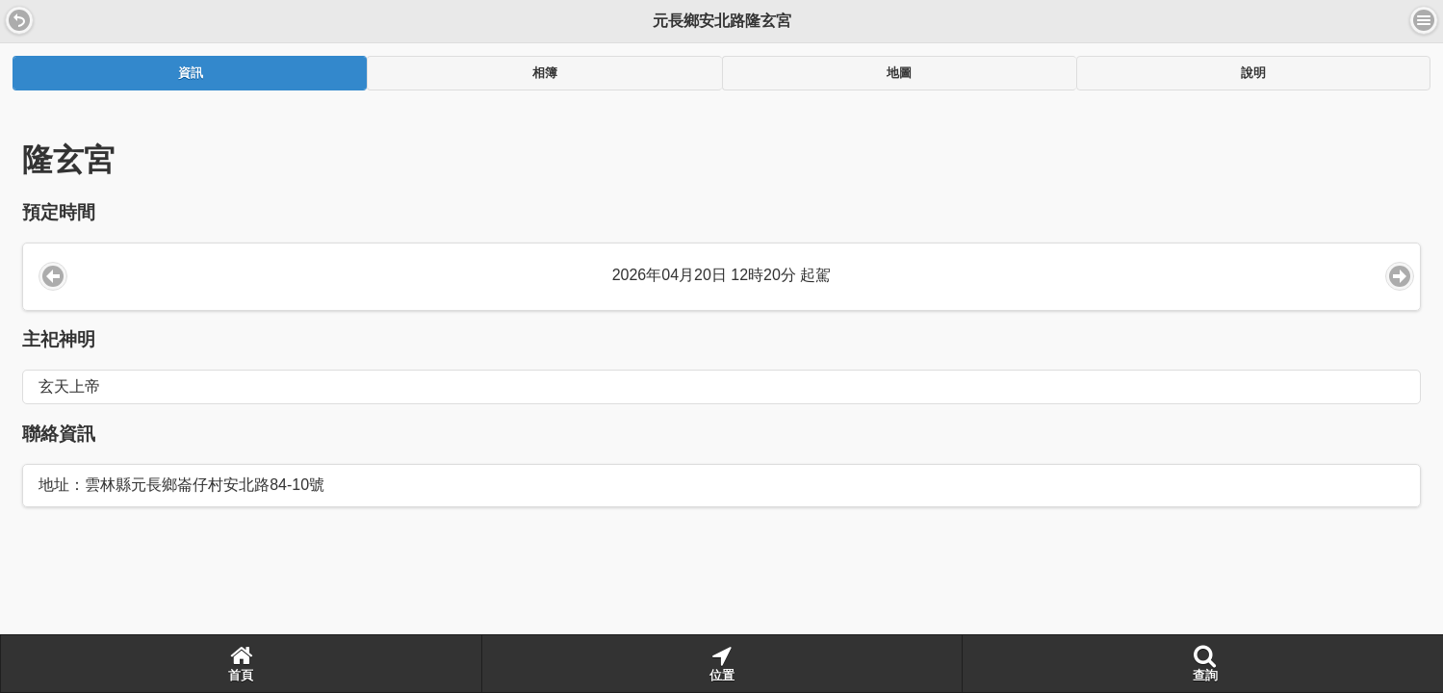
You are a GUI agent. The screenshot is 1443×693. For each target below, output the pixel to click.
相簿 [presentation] (544, 73)
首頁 (240, 663)
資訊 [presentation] (190, 73)
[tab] (190, 73)
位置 (721, 663)
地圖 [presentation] (899, 73)
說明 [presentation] (1253, 73)
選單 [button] (1423, 20)
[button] (19, 20)
